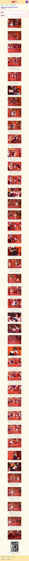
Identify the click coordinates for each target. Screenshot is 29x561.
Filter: (2, 12)
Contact (8, 556)
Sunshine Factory (14, 2)
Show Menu (27, 2)
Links (13, 556)
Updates (3, 556)
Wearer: (3, 15)
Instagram (3, 559)
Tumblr (9, 559)
